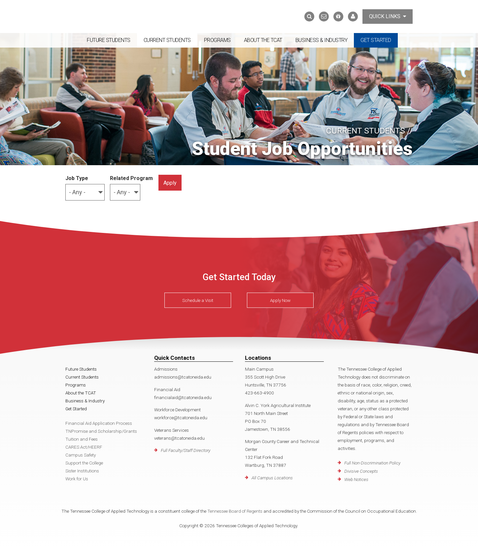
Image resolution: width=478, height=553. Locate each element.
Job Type (76, 178)
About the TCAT (263, 40)
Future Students (108, 40)
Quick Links (387, 16)
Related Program (131, 178)
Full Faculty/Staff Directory (185, 450)
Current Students (167, 40)
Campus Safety (80, 455)
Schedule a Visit (197, 300)
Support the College (84, 462)
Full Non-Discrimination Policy (372, 462)
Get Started (375, 40)
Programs (217, 40)
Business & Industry (321, 40)
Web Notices (356, 479)
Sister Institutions (82, 470)
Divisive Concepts (361, 471)
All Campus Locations (272, 477)
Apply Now (280, 300)
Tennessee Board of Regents (234, 511)
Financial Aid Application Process (98, 423)
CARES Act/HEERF (83, 447)
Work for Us (76, 478)
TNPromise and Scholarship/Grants (101, 431)
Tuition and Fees (81, 439)
